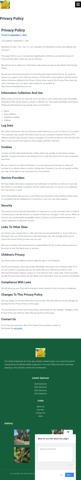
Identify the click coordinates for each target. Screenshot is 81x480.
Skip (61, 475)
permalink (18, 328)
